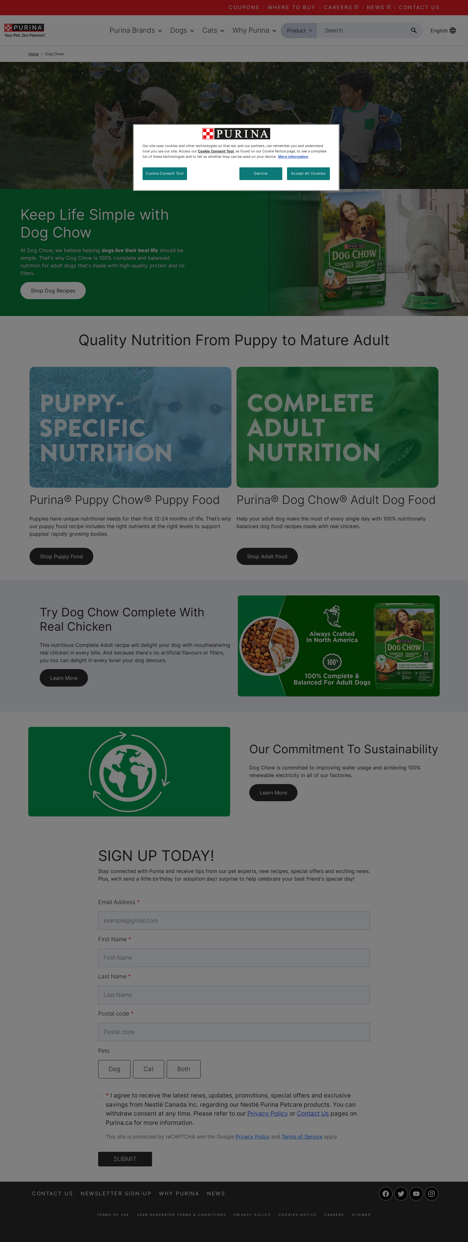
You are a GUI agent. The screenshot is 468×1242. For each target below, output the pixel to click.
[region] (236, 157)
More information (293, 156)
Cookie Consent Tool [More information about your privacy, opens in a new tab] (216, 151)
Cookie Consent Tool (165, 173)
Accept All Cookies (308, 173)
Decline (260, 173)
